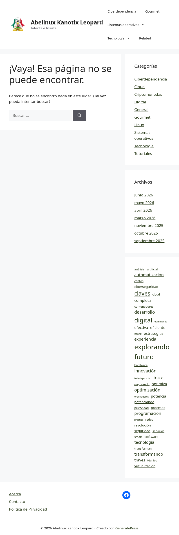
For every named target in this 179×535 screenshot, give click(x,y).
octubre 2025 (146, 233)
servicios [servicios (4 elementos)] (158, 431)
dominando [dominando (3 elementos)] (161, 321)
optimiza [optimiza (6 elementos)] (159, 383)
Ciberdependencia (121, 11)
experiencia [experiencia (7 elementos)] (145, 339)
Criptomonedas (148, 94)
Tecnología (121, 38)
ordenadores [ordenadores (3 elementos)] (141, 396)
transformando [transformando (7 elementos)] (148, 454)
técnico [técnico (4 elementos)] (152, 460)
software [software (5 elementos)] (152, 436)
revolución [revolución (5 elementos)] (142, 425)
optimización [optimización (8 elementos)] (147, 390)
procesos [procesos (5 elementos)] (158, 407)
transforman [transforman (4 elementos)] (143, 448)
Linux (139, 124)
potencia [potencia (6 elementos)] (158, 396)
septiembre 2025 (149, 240)
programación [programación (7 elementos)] (147, 413)
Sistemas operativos (128, 24)
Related (145, 38)
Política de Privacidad (28, 509)
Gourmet (152, 11)
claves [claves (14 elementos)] (142, 293)
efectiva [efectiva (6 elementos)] (141, 327)
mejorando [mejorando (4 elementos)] (142, 384)
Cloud (139, 86)
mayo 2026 (144, 202)
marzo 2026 (144, 217)
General (141, 109)
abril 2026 (143, 210)
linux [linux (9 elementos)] (157, 377)
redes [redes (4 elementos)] (149, 420)
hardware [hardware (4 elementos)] (141, 365)
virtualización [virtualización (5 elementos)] (144, 466)
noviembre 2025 (148, 225)
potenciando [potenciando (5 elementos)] (144, 402)
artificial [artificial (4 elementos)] (152, 269)
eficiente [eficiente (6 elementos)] (157, 327)
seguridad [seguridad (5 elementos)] (142, 430)
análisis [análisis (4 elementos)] (139, 269)
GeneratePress (127, 528)
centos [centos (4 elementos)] (138, 281)
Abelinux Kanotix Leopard (67, 22)
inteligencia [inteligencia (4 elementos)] (142, 378)
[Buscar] (79, 115)
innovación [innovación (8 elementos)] (145, 371)
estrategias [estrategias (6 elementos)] (153, 333)
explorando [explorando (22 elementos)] (152, 346)
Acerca (15, 493)
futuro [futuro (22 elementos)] (144, 356)
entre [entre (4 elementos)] (138, 334)
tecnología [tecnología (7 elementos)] (144, 442)
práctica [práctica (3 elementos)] (138, 419)
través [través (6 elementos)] (139, 460)
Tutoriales (143, 153)
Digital (140, 101)
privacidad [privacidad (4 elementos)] (141, 408)
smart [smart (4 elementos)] (138, 437)
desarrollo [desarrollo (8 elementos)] (144, 312)
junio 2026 (143, 195)
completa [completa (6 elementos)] (142, 300)
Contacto (17, 501)
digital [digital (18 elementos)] (143, 320)
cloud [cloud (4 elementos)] (156, 294)
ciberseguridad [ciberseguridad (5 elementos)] (146, 286)
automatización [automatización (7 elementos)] (149, 274)
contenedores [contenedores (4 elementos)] (143, 306)
